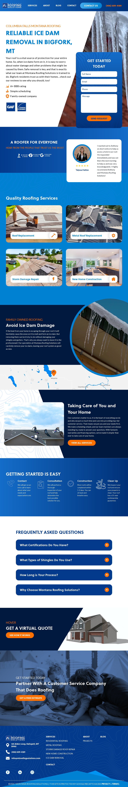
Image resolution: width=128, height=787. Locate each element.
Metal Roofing (54, 744)
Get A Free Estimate (31, 697)
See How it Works (20, 634)
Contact (71, 5)
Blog (58, 5)
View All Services (82, 442)
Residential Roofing (57, 740)
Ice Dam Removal (55, 757)
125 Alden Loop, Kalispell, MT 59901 (25, 744)
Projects (87, 740)
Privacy (106, 783)
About (46, 5)
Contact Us (91, 5)
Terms (115, 783)
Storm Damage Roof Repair (60, 749)
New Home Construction (59, 753)
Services (32, 5)
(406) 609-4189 (114, 5)
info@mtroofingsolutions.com (26, 758)
